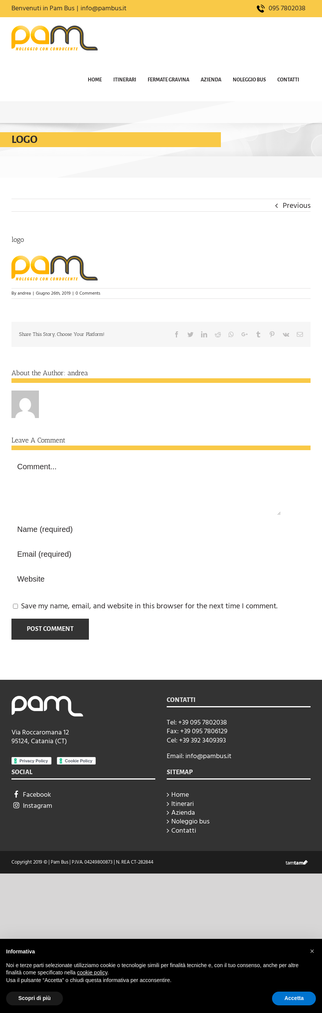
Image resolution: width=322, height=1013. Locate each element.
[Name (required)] (146, 529)
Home (180, 794)
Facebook (31, 794)
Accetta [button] (294, 998)
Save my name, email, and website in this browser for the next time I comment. (149, 606)
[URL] (146, 579)
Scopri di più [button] (34, 998)
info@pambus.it (103, 8)
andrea (24, 293)
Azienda (183, 812)
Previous (297, 205)
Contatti (183, 830)
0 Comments (88, 293)
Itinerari (182, 803)
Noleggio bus (190, 821)
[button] (312, 951)
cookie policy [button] (92, 972)
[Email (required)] (146, 554)
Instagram (31, 805)
